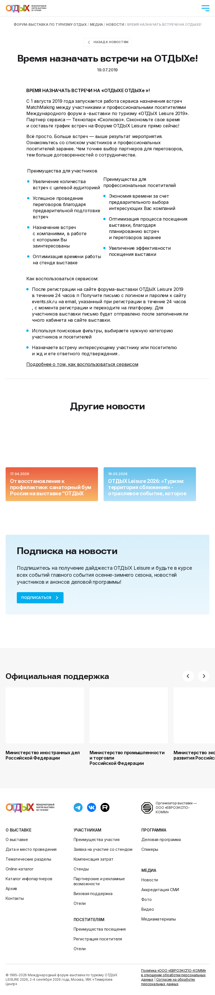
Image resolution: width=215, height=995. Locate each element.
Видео (147, 909)
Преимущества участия (97, 839)
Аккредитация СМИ (160, 889)
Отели (80, 903)
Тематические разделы (28, 859)
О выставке (18, 830)
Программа (153, 830)
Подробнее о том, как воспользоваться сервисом (82, 364)
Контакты (15, 898)
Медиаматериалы (158, 919)
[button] (188, 676)
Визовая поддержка (93, 893)
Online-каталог (20, 868)
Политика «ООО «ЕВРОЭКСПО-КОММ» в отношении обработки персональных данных (173, 975)
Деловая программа (161, 839)
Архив (11, 888)
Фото (146, 899)
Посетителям (89, 919)
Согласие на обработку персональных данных (168, 981)
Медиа (148, 870)
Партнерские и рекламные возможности (99, 881)
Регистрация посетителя (98, 938)
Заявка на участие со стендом (103, 849)
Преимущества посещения (100, 929)
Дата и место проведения (31, 849)
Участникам (87, 830)
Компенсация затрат (93, 859)
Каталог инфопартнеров (29, 878)
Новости (149, 879)
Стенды (81, 868)
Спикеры (149, 849)
